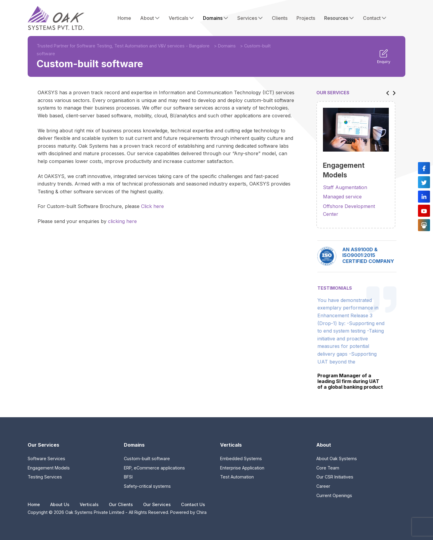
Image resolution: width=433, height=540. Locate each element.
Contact (374, 18)
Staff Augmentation (345, 187)
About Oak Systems (336, 458)
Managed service (342, 197)
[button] (386, 92)
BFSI (128, 476)
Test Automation (237, 476)
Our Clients (121, 504)
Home (124, 18)
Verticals (181, 18)
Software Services (46, 458)
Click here (152, 206)
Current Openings (334, 495)
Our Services (157, 504)
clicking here (122, 221)
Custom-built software (147, 458)
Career (323, 486)
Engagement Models (49, 467)
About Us (59, 504)
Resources (339, 18)
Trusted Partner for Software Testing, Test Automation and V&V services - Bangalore (123, 45)
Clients (279, 18)
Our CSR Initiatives (334, 476)
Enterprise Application (242, 467)
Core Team (327, 467)
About (150, 18)
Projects (305, 18)
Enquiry (383, 56)
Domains (215, 18)
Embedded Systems (241, 458)
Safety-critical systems (147, 486)
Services (250, 18)
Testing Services (45, 476)
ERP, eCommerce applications (154, 467)
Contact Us (193, 504)
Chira (201, 512)
